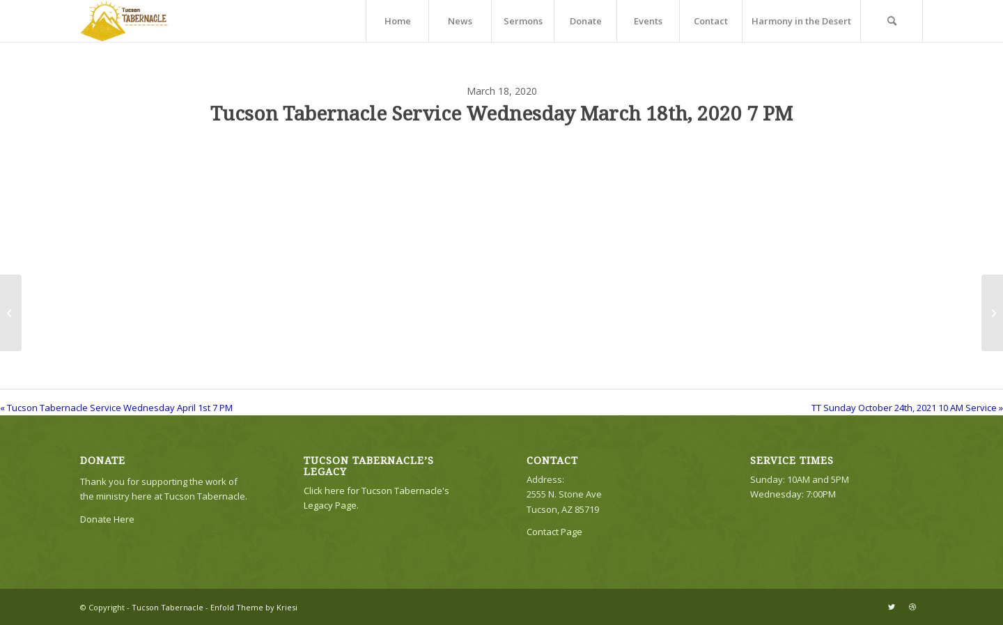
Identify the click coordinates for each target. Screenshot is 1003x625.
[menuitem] (397, 21)
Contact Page (554, 531)
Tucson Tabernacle (167, 607)
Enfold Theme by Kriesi (253, 607)
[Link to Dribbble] (912, 606)
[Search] (891, 21)
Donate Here (107, 519)
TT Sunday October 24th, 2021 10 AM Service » (907, 407)
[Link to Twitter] (891, 606)
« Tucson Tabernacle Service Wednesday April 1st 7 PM (116, 407)
